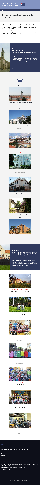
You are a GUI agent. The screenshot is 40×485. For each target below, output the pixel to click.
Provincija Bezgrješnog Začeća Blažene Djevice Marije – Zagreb (20, 102)
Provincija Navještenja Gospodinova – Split (20, 125)
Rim (20, 217)
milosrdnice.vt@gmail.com (6, 457)
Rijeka (20, 131)
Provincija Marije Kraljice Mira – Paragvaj (20, 214)
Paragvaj (20, 196)
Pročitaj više (15, 67)
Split (20, 108)
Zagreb (20, 85)
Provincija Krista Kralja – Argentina (20, 193)
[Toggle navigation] (4, 10)
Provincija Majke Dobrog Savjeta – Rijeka (20, 149)
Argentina (20, 175)
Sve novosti (20, 36)
